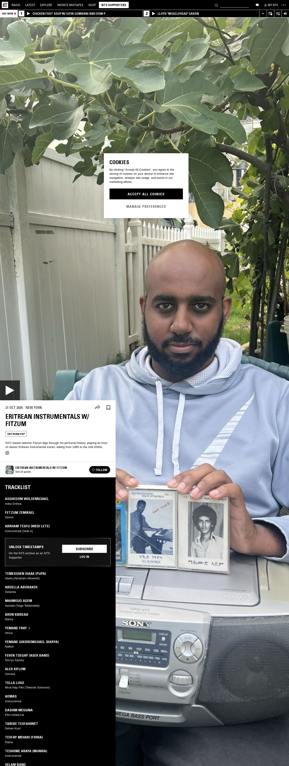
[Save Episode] (108, 407)
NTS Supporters (113, 5)
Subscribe (84, 549)
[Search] (216, 5)
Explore (46, 5)
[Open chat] (257, 4)
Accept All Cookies (146, 194)
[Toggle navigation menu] (283, 5)
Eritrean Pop (16, 434)
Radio (16, 5)
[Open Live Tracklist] (278, 13)
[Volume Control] (285, 13)
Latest (30, 5)
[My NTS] (271, 5)
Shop (92, 5)
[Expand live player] (263, 13)
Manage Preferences (146, 206)
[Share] (97, 407)
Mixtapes (70, 5)
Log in (84, 557)
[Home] (5, 5)
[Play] (10, 390)
